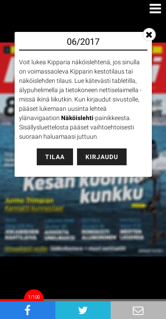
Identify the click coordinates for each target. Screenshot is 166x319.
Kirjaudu (101, 156)
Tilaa (55, 156)
